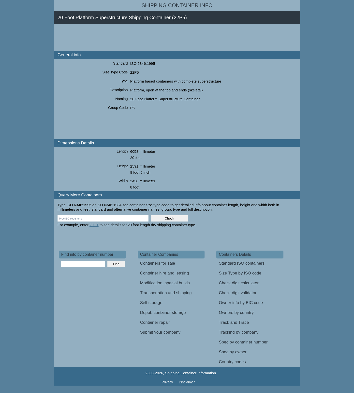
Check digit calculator (239, 283)
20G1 (94, 225)
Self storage (151, 302)
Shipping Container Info (177, 5)
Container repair (155, 322)
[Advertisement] (148, 37)
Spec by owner (232, 352)
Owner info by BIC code (241, 302)
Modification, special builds (165, 283)
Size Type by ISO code (240, 273)
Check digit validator (237, 292)
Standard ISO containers (242, 263)
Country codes (232, 361)
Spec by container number (243, 342)
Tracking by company (238, 332)
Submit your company (160, 332)
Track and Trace (234, 322)
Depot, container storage (163, 312)
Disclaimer (187, 382)
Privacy (168, 382)
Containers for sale (157, 263)
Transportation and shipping (166, 292)
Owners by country (236, 312)
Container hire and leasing (164, 273)
